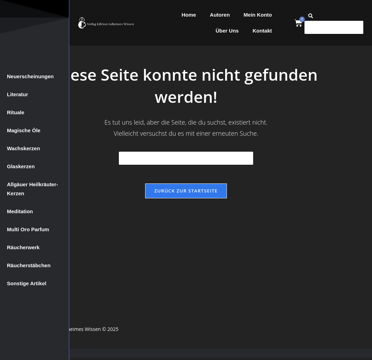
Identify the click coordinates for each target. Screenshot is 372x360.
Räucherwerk (23, 247)
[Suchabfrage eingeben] (186, 158)
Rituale (15, 112)
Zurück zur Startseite (186, 193)
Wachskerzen (23, 148)
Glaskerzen (21, 166)
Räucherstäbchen (29, 265)
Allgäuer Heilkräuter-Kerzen (32, 188)
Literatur (17, 94)
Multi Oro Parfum (28, 229)
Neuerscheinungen (30, 76)
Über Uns (227, 31)
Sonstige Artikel (26, 283)
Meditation (20, 211)
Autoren (220, 15)
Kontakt (262, 31)
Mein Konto (257, 15)
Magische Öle (24, 130)
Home (188, 15)
